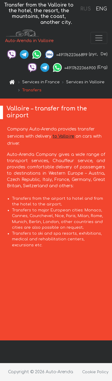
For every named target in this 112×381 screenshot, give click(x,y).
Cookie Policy (95, 372)
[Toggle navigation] (98, 38)
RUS (85, 9)
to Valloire (63, 136)
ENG (101, 9)
